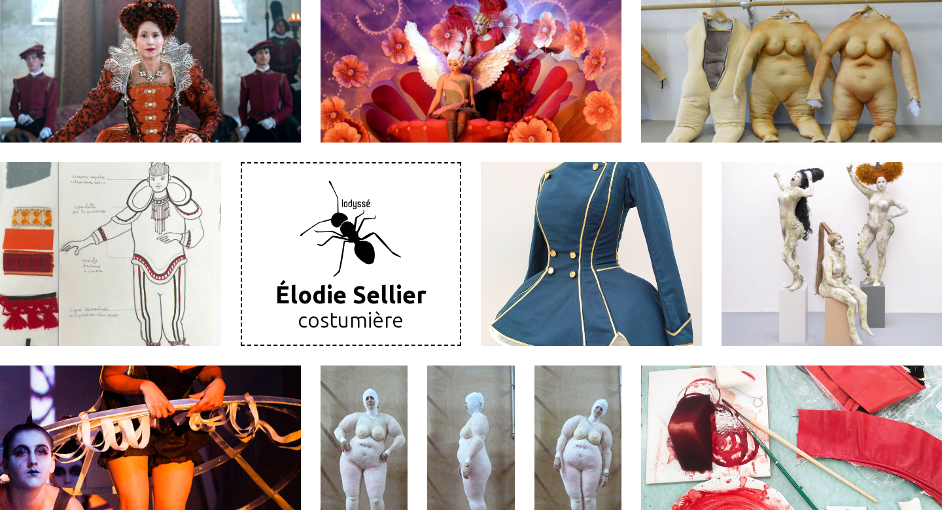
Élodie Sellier (351, 295)
